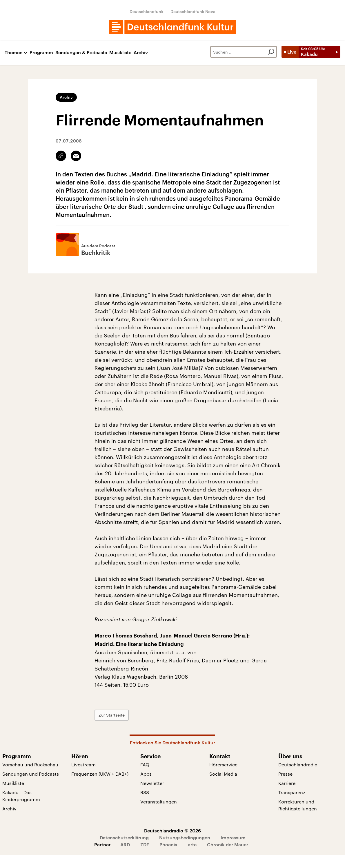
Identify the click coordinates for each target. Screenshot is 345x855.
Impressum (233, 837)
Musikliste (120, 52)
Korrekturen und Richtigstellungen (297, 805)
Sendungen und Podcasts (30, 774)
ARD (125, 844)
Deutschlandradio (297, 764)
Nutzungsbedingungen (184, 837)
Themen (14, 52)
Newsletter (152, 783)
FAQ (144, 764)
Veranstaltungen (158, 801)
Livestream (83, 764)
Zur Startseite (112, 714)
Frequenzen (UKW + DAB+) (99, 774)
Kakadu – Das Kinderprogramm (21, 796)
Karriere (286, 783)
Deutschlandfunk (147, 11)
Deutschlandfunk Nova (192, 11)
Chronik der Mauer (227, 844)
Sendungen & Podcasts (81, 52)
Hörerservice (223, 764)
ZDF (144, 844)
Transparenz (291, 792)
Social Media (223, 774)
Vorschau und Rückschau (30, 764)
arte (192, 844)
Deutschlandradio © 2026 (172, 830)
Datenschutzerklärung (124, 837)
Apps (146, 774)
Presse (285, 774)
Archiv (141, 52)
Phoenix (168, 844)
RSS (144, 792)
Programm (41, 52)
